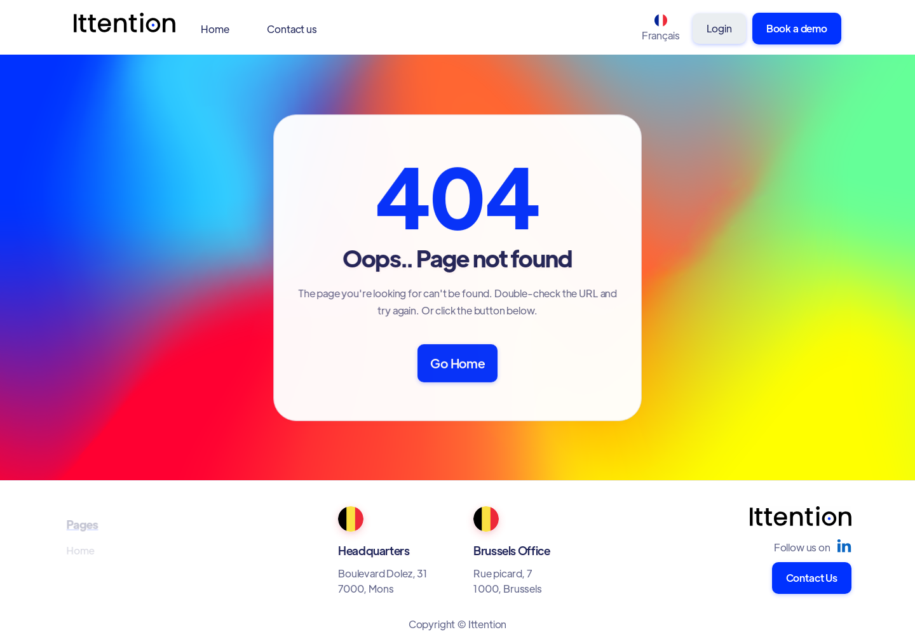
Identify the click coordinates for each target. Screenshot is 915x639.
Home (215, 29)
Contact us (291, 29)
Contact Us (811, 577)
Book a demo (796, 28)
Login (719, 28)
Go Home (457, 362)
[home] (124, 29)
